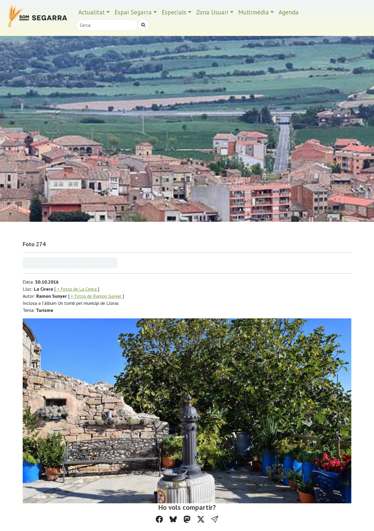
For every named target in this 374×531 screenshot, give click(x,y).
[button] (214, 519)
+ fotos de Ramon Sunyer (96, 296)
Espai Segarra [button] (133, 12)
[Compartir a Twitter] (200, 519)
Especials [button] (174, 12)
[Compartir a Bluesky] (173, 519)
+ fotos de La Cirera (77, 289)
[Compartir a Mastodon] (187, 519)
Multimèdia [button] (253, 12)
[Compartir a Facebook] (159, 519)
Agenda (289, 12)
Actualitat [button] (91, 12)
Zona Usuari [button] (212, 12)
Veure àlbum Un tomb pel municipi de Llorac (70, 263)
